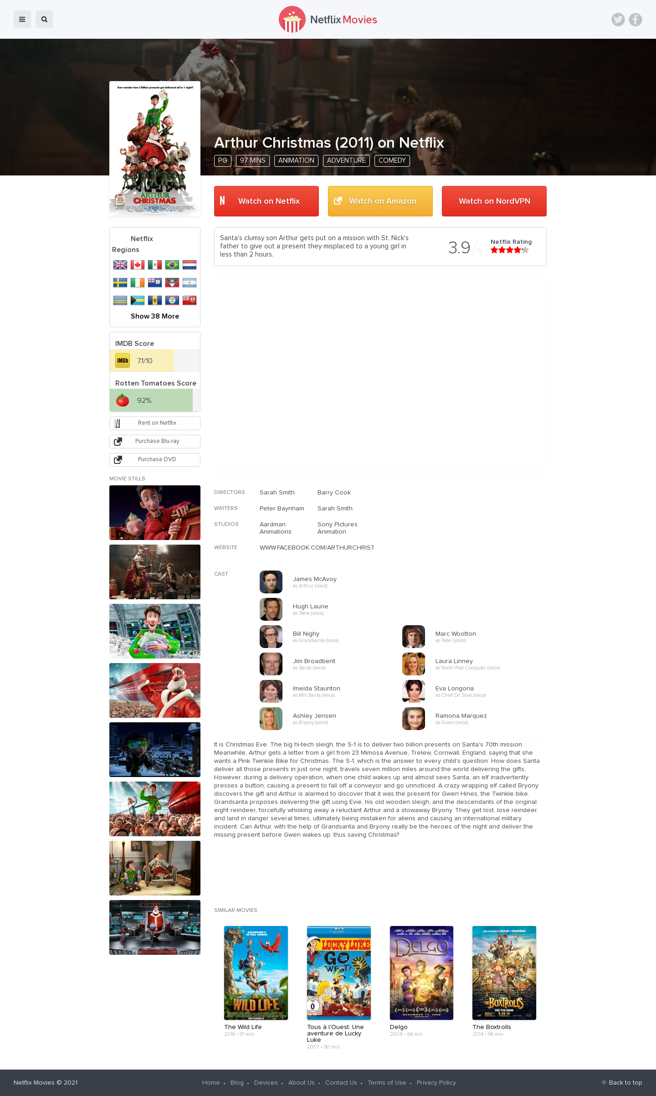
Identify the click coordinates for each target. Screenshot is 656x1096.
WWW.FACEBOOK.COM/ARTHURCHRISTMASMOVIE (333, 548)
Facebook (635, 19)
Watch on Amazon (382, 201)
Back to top (625, 1083)
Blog (237, 1083)
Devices (266, 1083)
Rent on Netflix (157, 423)
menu (22, 19)
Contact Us (341, 1083)
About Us (301, 1083)
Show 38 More (155, 316)
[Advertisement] (478, 547)
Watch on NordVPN (494, 201)
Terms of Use (387, 1083)
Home (211, 1083)
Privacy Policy (436, 1083)
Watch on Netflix (269, 201)
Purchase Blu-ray (157, 441)
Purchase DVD (157, 460)
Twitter (618, 19)
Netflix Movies (34, 1083)
